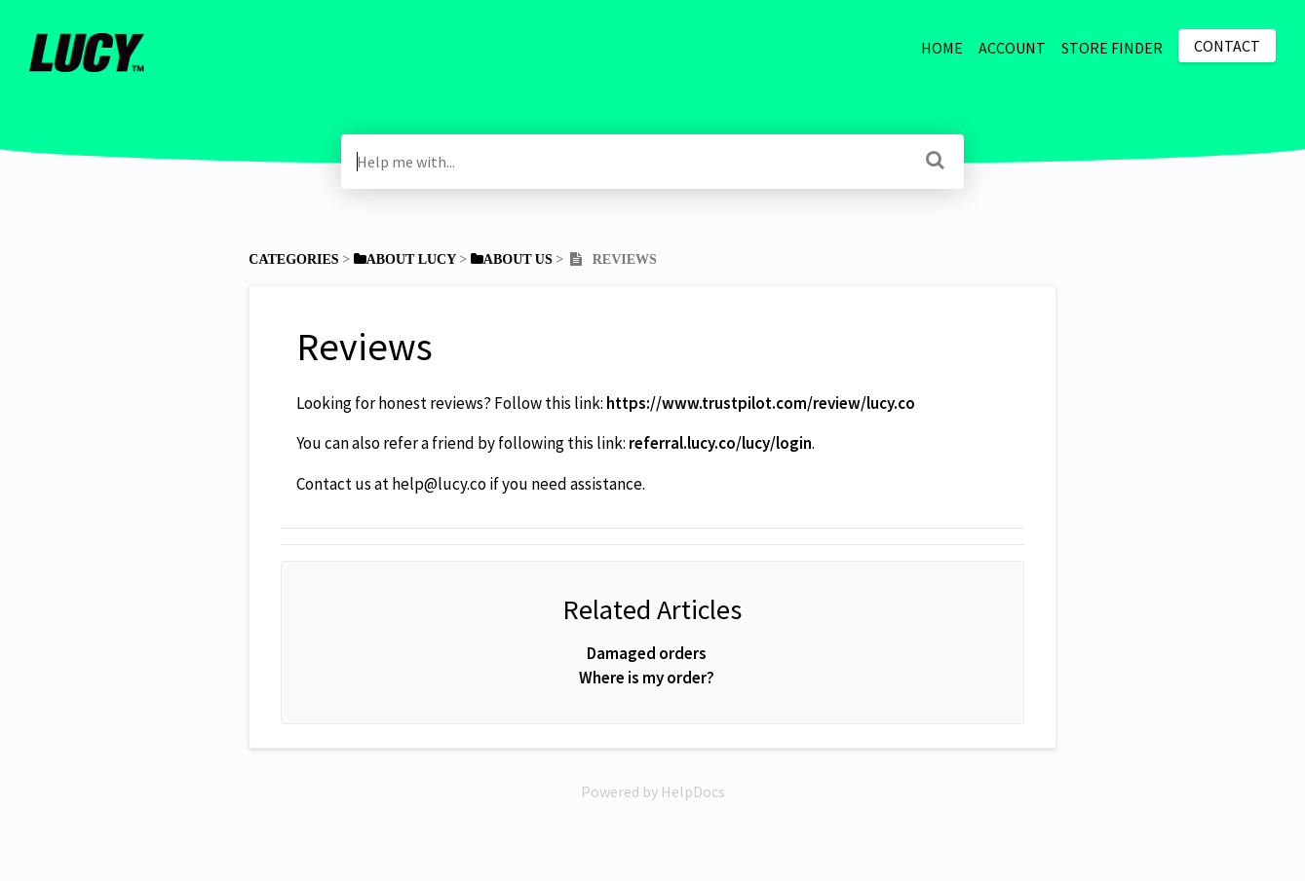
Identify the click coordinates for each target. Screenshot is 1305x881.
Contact (1227, 45)
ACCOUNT (1012, 47)
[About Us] (512, 259)
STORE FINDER (1112, 47)
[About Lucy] (405, 259)
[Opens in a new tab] (653, 791)
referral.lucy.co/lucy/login (720, 443)
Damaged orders (647, 653)
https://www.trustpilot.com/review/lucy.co (760, 403)
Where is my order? (646, 677)
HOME (942, 47)
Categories (293, 259)
